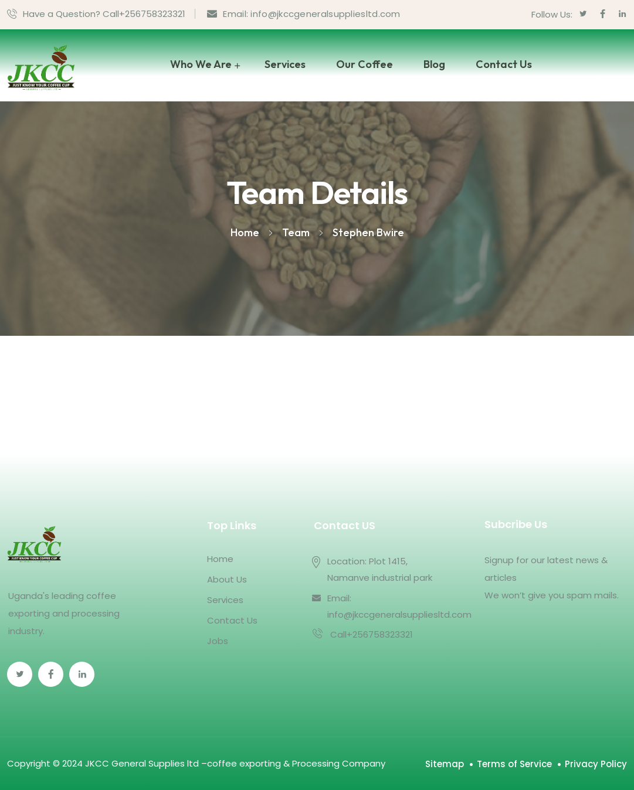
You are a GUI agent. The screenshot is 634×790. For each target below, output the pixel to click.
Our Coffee (364, 64)
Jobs (217, 641)
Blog (434, 64)
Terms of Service (514, 764)
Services (285, 64)
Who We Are (201, 64)
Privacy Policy (596, 764)
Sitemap (444, 764)
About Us (227, 579)
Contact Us (504, 64)
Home (220, 559)
